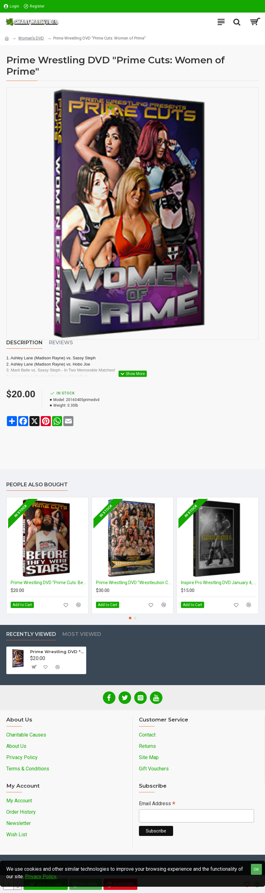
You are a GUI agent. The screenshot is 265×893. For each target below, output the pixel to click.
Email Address (157, 804)
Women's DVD (31, 38)
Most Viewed (81, 634)
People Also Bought (37, 485)
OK (256, 869)
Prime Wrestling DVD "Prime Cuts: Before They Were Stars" (49, 582)
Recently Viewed (31, 634)
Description (24, 343)
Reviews (61, 343)
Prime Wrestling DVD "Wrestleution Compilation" (134, 582)
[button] (130, 618)
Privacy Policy (40, 877)
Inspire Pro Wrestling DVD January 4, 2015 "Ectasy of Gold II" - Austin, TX (219, 582)
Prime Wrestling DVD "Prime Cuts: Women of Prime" (57, 651)
